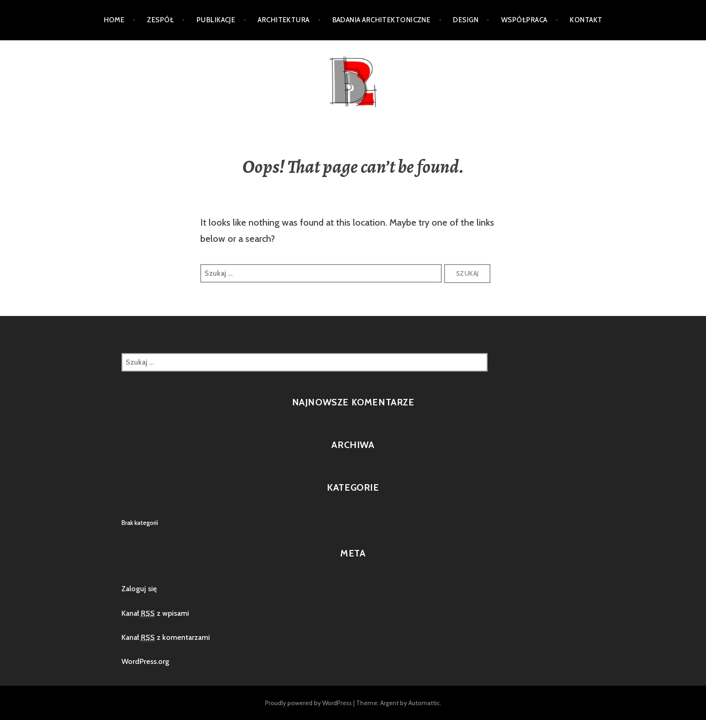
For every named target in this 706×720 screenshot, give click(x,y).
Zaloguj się (139, 588)
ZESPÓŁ (160, 20)
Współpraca (524, 20)
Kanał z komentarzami (165, 637)
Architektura (283, 20)
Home (114, 20)
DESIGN (465, 20)
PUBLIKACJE (216, 20)
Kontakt (586, 20)
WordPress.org (145, 661)
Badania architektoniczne (381, 20)
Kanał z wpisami (155, 613)
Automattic (424, 703)
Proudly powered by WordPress (308, 703)
